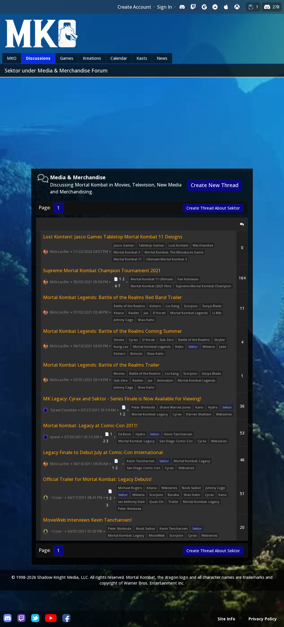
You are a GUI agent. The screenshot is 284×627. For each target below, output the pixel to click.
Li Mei (216, 313)
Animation (165, 380)
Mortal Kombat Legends (189, 313)
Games (66, 58)
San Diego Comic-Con (176, 441)
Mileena (209, 346)
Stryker (219, 339)
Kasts (142, 58)
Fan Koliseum (188, 279)
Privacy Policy (262, 619)
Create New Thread (214, 185)
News (162, 58)
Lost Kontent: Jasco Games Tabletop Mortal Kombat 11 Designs (112, 237)
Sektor (193, 346)
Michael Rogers (130, 488)
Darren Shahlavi (198, 414)
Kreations (92, 58)
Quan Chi (156, 501)
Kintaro (155, 306)
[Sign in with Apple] (226, 7)
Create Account (134, 7)
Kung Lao (121, 346)
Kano (199, 407)
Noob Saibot (191, 488)
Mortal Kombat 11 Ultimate (152, 279)
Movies (119, 373)
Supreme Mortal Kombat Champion (203, 286)
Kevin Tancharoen (178, 434)
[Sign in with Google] (204, 7)
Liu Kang (172, 306)
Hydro (213, 407)
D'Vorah (159, 313)
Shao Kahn (146, 320)
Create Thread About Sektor (213, 208)
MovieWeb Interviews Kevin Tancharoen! (87, 520)
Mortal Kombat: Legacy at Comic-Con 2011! (90, 425)
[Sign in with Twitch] (193, 7)
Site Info (226, 619)
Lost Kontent (178, 245)
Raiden (133, 313)
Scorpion (191, 306)
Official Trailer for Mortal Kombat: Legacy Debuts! (97, 479)
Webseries (224, 414)
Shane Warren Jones (175, 407)
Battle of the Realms (129, 306)
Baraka (173, 494)
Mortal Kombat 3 (127, 252)
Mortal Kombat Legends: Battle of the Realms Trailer (101, 365)
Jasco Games (124, 245)
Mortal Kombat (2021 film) (151, 286)
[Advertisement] (142, 120)
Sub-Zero (167, 339)
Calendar (119, 58)
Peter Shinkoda (143, 407)
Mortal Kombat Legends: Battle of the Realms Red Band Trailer (112, 297)
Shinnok (136, 353)
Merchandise (203, 245)
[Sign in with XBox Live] (237, 7)
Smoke (119, 339)
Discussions (38, 58)
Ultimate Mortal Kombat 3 (166, 259)
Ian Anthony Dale (131, 501)
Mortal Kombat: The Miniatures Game (174, 252)
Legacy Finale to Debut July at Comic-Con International (103, 452)
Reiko (179, 346)
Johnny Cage (123, 320)
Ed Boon (124, 434)
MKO (11, 58)
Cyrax (133, 339)
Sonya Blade (211, 306)
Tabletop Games (151, 245)
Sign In (164, 7)
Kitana (119, 313)
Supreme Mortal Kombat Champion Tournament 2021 (102, 270)
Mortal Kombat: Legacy (150, 414)
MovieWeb (157, 535)
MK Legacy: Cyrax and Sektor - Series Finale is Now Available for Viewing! (122, 398)
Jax (146, 313)
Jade (222, 346)
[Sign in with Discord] (182, 7)
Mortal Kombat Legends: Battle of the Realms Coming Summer (112, 331)
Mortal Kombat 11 (128, 259)
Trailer (173, 501)
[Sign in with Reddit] (215, 7)
